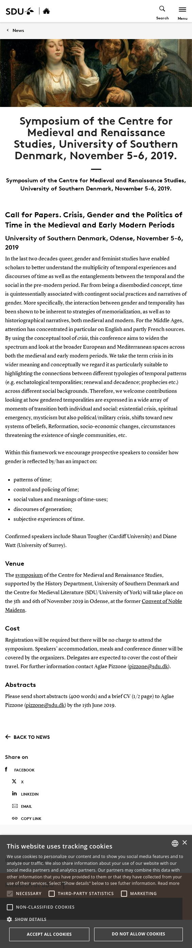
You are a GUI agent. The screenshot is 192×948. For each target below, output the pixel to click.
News (18, 30)
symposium (29, 575)
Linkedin (25, 794)
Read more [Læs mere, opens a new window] (168, 883)
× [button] (184, 842)
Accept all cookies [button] (49, 934)
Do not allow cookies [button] (138, 934)
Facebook (20, 769)
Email (22, 806)
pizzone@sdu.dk (148, 667)
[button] (10, 893)
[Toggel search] (162, 11)
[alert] (96, 891)
